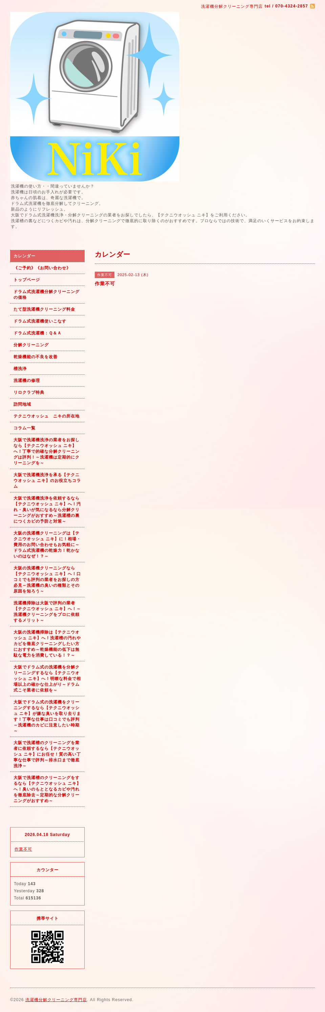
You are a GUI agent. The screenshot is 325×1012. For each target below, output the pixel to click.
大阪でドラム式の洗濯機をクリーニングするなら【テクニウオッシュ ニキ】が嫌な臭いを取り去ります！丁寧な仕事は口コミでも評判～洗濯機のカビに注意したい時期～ (47, 716)
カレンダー (25, 256)
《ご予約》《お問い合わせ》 (42, 268)
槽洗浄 (20, 368)
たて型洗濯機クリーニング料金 (44, 309)
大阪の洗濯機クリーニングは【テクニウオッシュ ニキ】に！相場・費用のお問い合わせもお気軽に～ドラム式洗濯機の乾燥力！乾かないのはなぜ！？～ (47, 545)
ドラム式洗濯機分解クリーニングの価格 (47, 294)
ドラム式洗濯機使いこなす (40, 321)
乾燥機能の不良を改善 (36, 356)
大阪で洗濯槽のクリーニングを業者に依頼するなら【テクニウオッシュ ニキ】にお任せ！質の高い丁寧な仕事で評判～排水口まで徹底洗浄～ (47, 754)
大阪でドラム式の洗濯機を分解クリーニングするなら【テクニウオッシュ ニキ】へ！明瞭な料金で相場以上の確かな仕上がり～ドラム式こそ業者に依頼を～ (47, 679)
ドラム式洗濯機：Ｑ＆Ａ (38, 333)
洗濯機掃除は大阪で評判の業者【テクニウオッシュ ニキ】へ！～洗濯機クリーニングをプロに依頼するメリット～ (47, 612)
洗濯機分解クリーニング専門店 (56, 999)
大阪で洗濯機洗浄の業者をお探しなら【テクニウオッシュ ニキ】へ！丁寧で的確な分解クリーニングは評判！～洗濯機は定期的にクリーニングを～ (47, 451)
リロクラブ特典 (29, 392)
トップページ (27, 279)
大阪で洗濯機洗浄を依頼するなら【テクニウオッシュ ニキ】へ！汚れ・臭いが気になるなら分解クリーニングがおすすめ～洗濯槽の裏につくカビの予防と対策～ (47, 510)
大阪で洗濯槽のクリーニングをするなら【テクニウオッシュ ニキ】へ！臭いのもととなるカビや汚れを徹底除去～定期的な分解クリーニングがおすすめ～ (47, 789)
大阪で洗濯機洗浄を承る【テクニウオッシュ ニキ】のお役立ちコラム (47, 480)
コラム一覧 (25, 428)
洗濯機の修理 (27, 380)
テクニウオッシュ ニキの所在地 (47, 416)
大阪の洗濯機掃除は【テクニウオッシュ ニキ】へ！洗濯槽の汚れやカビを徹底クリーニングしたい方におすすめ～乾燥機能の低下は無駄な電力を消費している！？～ (47, 644)
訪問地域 (22, 404)
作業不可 (23, 849)
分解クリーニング (31, 345)
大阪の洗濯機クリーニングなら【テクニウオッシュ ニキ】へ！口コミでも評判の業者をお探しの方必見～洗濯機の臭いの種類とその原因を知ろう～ (47, 579)
